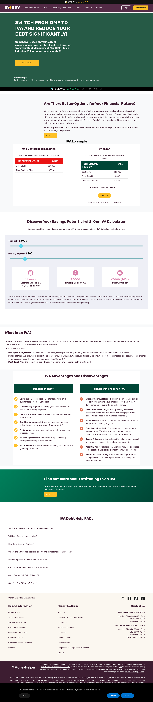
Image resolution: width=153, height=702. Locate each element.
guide (120, 667)
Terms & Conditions (16, 617)
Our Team (62, 632)
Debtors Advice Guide (107, 669)
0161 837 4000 (12, 6)
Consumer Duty (64, 643)
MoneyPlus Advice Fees (17, 632)
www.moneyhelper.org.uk (89, 80)
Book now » (27, 63)
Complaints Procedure (17, 627)
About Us (61, 612)
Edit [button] (24, 695)
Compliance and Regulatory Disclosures (73, 648)
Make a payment (130, 6)
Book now (50, 135)
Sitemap (11, 648)
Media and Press (64, 637)
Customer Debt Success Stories (70, 617)
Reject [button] (113, 695)
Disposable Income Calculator (20, 643)
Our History (62, 622)
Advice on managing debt (134, 672)
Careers (61, 653)
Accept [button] (127, 695)
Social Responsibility (66, 627)
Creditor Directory (15, 637)
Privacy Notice (14, 612)
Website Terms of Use (17, 622)
